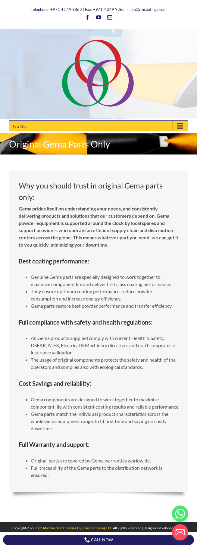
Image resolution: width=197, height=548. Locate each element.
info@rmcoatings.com (148, 9)
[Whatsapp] (180, 514)
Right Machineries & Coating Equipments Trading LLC (73, 528)
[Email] (180, 532)
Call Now (98, 540)
